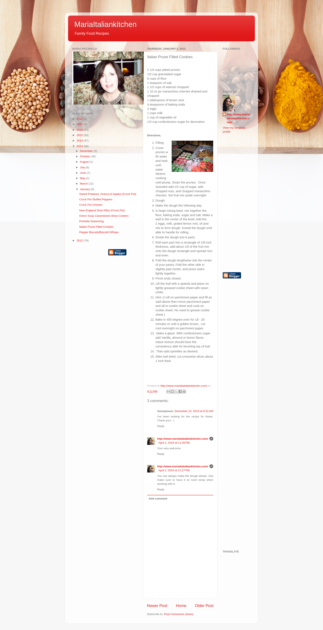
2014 (80, 140)
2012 (80, 240)
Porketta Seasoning (91, 221)
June (83, 172)
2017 (80, 124)
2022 (80, 118)
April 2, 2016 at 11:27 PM (174, 470)
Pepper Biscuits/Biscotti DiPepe (99, 232)
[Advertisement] (239, 202)
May (83, 178)
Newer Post (157, 605)
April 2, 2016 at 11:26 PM (174, 442)
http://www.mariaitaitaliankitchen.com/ (182, 438)
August (84, 161)
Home (181, 605)
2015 (80, 135)
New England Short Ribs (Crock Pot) (102, 210)
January (85, 189)
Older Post (204, 605)
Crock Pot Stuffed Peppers (96, 199)
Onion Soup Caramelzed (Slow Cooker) (103, 215)
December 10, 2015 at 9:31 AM (194, 411)
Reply (160, 426)
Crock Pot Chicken (91, 204)
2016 (80, 129)
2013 (80, 146)
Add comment (158, 498)
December (87, 151)
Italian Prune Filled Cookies (96, 226)
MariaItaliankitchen (105, 24)
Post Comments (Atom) (178, 614)
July (83, 167)
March (84, 183)
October (85, 156)
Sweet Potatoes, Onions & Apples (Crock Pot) (107, 194)
